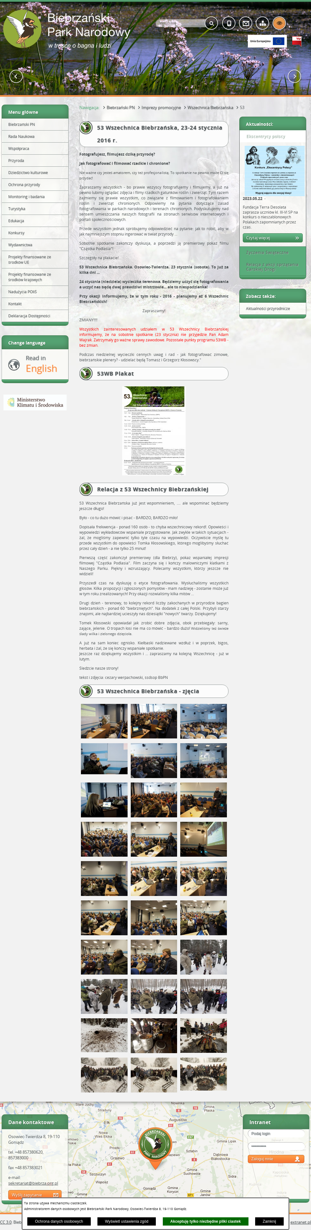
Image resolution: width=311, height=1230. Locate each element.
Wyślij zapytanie (27, 1195)
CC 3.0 (5, 1222)
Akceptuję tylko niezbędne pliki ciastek (205, 1221)
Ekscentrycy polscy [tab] (263, 136)
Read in (41, 364)
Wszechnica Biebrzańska (210, 107)
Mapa (155, 1149)
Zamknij (269, 1221)
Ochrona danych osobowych (59, 1221)
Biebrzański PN (121, 107)
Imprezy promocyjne (161, 107)
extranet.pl (300, 1222)
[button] (16, 76)
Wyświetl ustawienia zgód (127, 1221)
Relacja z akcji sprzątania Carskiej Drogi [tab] (270, 267)
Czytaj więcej (258, 238)
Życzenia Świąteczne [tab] (265, 252)
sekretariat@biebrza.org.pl (33, 1183)
